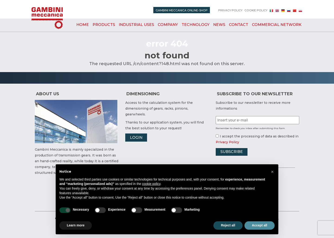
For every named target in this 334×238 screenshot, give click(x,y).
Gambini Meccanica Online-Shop (182, 10)
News (219, 24)
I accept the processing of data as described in (257, 136)
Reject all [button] (228, 225)
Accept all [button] (259, 225)
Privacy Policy (230, 10)
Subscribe (231, 151)
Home (82, 24)
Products (104, 24)
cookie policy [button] (151, 184)
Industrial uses (136, 24)
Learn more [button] (75, 225)
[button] (272, 171)
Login (136, 137)
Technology (195, 24)
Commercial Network (277, 24)
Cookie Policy (255, 10)
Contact (238, 24)
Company (168, 24)
